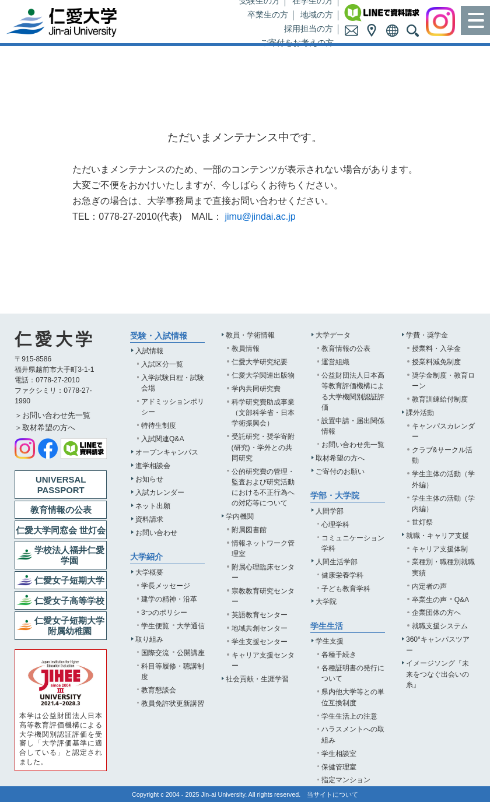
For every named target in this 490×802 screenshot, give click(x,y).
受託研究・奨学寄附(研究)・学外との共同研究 (263, 447)
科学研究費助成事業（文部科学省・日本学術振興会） (263, 412)
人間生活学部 (337, 562)
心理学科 (335, 524)
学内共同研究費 (256, 389)
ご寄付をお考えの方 (297, 42)
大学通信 (191, 626)
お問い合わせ (156, 533)
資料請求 (149, 519)
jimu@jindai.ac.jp (260, 216)
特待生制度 (158, 425)
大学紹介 (146, 557)
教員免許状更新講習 (172, 703)
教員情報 (246, 348)
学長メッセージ (165, 586)
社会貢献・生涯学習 (257, 679)
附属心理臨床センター (263, 572)
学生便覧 (155, 626)
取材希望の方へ (340, 458)
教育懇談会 (158, 690)
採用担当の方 (308, 28)
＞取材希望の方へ (45, 427)
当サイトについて (332, 794)
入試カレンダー (159, 492)
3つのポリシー (164, 612)
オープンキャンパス (166, 452)
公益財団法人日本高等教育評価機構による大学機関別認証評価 (352, 391)
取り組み (149, 639)
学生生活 (326, 626)
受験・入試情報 (158, 336)
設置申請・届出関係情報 (352, 426)
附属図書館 (249, 530)
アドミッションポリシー (172, 407)
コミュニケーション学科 (352, 543)
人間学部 (330, 511)
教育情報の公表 (345, 348)
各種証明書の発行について (352, 673)
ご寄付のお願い (340, 471)
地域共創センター (260, 628)
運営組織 (335, 362)
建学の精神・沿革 (169, 599)
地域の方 (316, 14)
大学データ (333, 335)
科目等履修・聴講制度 (172, 671)
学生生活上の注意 (349, 716)
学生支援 (330, 641)
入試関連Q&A (162, 439)
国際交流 (155, 653)
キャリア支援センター (263, 660)
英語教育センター (260, 615)
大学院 (326, 601)
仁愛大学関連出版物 (263, 375)
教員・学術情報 (250, 335)
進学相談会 (152, 466)
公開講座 (191, 653)
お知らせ (149, 479)
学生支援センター (260, 642)
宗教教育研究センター (263, 596)
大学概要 (149, 572)
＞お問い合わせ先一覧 (52, 415)
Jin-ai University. (224, 794)
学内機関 (240, 516)
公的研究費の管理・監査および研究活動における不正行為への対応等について (263, 487)
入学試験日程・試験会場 (172, 383)
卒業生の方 (267, 14)
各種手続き (338, 654)
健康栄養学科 (342, 575)
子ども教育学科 (345, 589)
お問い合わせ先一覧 (352, 445)
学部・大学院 (334, 495)
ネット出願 (152, 506)
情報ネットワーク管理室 (263, 548)
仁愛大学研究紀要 (260, 362)
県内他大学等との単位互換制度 (352, 697)
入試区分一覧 (162, 364)
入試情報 (149, 351)
